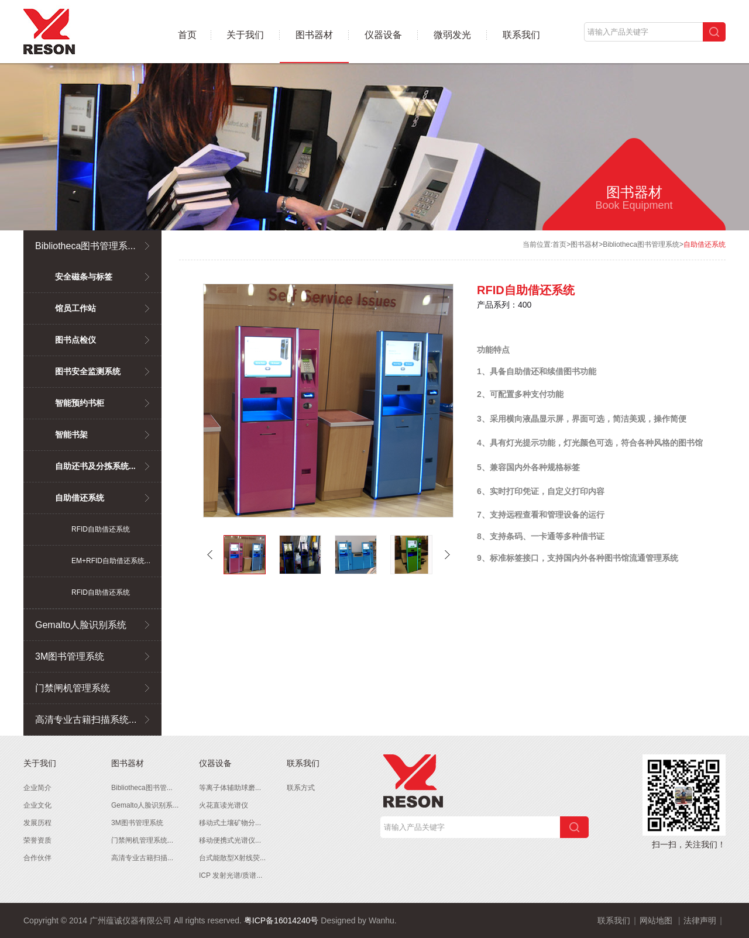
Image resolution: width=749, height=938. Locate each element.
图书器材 (314, 35)
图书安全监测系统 (88, 371)
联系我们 (521, 35)
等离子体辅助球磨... (230, 788)
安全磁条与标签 (83, 276)
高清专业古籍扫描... (142, 858)
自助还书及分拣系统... (95, 466)
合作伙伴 (37, 858)
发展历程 (37, 823)
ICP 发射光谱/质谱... (230, 875)
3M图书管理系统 (69, 656)
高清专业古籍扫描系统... (85, 720)
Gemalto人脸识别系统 (80, 625)
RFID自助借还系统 (100, 529)
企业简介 (37, 788)
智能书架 (71, 434)
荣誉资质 (37, 840)
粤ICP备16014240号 (281, 920)
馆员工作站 (75, 308)
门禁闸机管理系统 (72, 688)
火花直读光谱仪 (223, 805)
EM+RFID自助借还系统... (110, 561)
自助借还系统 (79, 497)
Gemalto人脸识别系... (144, 805)
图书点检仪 (75, 339)
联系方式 (301, 788)
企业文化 (37, 805)
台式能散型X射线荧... (232, 858)
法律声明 (699, 920)
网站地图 (656, 920)
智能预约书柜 (79, 403)
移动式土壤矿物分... (230, 823)
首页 (187, 35)
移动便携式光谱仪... (230, 840)
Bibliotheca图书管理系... (85, 246)
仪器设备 (383, 35)
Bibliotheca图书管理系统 (641, 244)
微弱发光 (452, 35)
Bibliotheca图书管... (142, 788)
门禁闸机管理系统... (142, 840)
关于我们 (245, 35)
